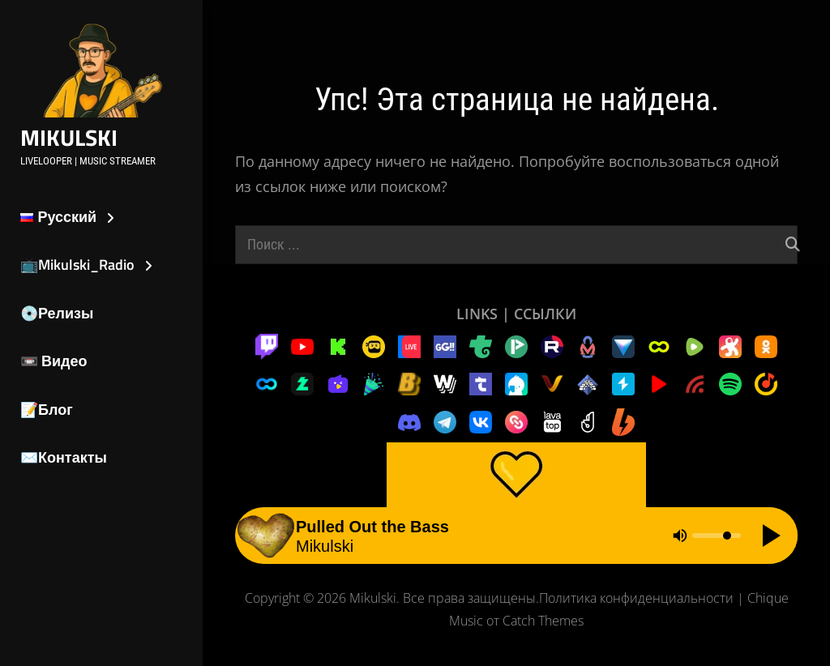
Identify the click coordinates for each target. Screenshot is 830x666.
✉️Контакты (63, 457)
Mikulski (69, 137)
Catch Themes (543, 621)
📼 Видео (54, 361)
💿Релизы (56, 313)
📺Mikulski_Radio (77, 264)
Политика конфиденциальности (636, 598)
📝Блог (46, 410)
